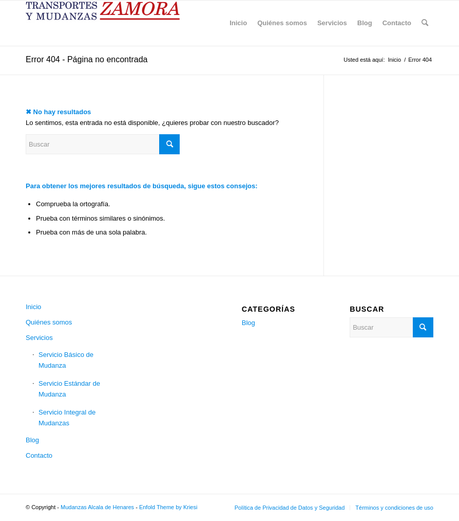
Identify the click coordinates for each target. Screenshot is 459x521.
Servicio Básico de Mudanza (66, 360)
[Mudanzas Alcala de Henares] (103, 23)
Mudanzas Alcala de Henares (97, 507)
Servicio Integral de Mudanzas (67, 417)
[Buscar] (424, 23)
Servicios (39, 338)
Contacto (39, 455)
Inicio (33, 307)
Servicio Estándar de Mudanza (69, 389)
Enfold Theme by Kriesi (168, 507)
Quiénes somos (49, 322)
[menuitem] (238, 23)
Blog (32, 440)
